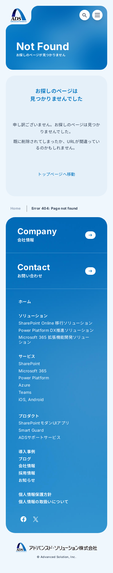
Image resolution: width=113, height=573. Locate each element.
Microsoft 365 (33, 370)
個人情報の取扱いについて (43, 501)
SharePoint (29, 363)
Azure (24, 384)
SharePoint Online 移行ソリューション (55, 323)
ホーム (25, 301)
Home (15, 208)
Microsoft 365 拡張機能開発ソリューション (54, 340)
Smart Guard (31, 430)
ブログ (25, 458)
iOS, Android (31, 399)
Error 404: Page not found (55, 208)
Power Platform (34, 377)
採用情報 (27, 473)
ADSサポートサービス (40, 437)
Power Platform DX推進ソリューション (56, 330)
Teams (25, 392)
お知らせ (27, 480)
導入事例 (27, 451)
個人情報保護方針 (35, 494)
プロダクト (29, 415)
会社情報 (27, 465)
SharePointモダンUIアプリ (44, 422)
